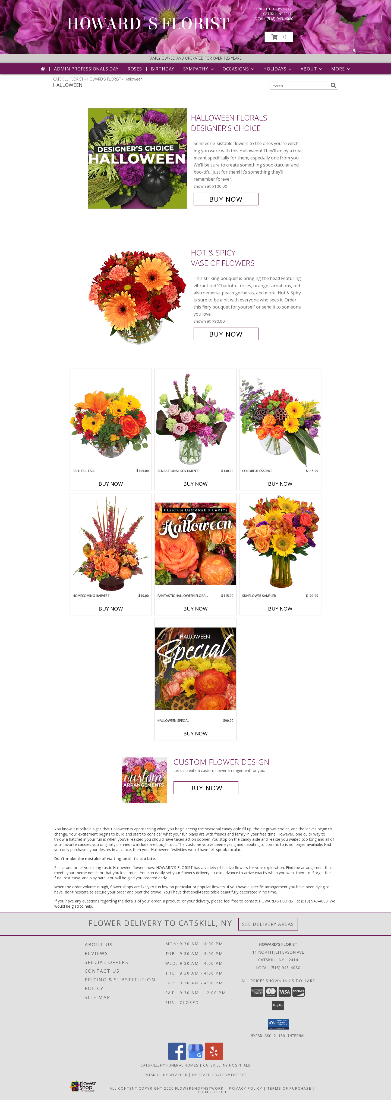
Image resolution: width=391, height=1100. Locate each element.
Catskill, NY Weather (165, 1074)
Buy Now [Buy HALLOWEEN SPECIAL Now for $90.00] (195, 733)
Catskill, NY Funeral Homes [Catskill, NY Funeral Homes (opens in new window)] (169, 1064)
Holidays (278, 69)
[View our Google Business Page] (195, 1058)
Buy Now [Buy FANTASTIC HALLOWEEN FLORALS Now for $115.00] (195, 608)
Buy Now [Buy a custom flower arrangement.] (206, 787)
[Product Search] (299, 86)
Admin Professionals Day (86, 69)
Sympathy (199, 69)
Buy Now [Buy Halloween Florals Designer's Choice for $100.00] (226, 199)
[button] (278, 37)
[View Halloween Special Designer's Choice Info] (195, 668)
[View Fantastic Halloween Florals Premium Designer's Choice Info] (195, 543)
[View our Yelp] (214, 1058)
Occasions (239, 69)
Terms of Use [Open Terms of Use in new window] (212, 1091)
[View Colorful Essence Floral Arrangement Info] (280, 418)
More (341, 69)
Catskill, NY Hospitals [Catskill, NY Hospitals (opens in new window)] (227, 1064)
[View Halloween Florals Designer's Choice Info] (138, 158)
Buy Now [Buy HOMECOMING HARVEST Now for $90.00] (111, 608)
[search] (333, 85)
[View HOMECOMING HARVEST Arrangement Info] (111, 543)
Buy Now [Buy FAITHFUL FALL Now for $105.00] (111, 483)
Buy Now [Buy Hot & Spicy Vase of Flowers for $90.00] (226, 333)
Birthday (162, 69)
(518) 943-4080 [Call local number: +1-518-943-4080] (279, 18)
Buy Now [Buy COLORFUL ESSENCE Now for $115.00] (280, 483)
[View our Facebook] (177, 1058)
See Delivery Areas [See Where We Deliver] (268, 924)
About (312, 69)
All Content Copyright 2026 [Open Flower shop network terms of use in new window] (142, 1088)
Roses (135, 69)
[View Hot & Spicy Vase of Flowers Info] (138, 293)
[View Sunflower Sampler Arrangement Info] (280, 543)
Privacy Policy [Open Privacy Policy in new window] (245, 1088)
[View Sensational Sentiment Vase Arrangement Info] (195, 418)
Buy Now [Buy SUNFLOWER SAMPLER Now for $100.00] (280, 608)
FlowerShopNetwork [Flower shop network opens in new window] (199, 1088)
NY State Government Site (220, 1074)
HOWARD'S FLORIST (148, 24)
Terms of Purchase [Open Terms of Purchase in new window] (289, 1088)
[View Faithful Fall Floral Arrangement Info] (111, 418)
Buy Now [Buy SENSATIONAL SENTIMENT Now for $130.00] (195, 483)
